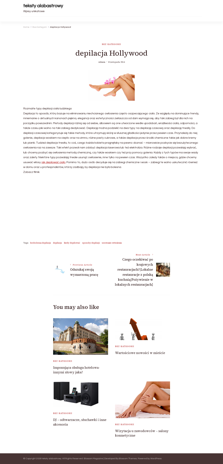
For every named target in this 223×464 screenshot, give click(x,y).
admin (101, 62)
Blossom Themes (128, 458)
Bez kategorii (111, 44)
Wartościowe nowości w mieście (140, 353)
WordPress (156, 458)
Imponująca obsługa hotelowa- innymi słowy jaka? (76, 369)
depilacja (57, 243)
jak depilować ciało (54, 162)
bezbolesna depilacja (40, 243)
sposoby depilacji (91, 243)
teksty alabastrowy (43, 5)
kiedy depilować (72, 243)
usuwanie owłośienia (112, 243)
